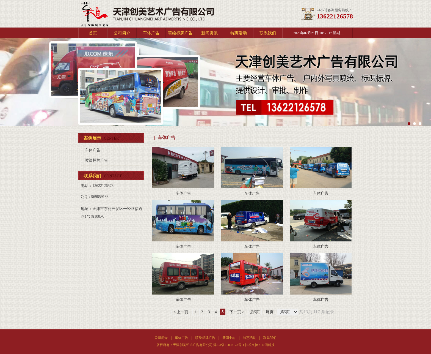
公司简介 (122, 33)
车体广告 (151, 33)
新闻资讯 (209, 33)
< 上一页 (180, 312)
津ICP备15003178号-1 (228, 345)
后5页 (255, 312)
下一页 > (237, 312)
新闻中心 (229, 338)
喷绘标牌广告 (180, 33)
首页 (93, 33)
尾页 (269, 312)
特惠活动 (238, 33)
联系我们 (267, 33)
